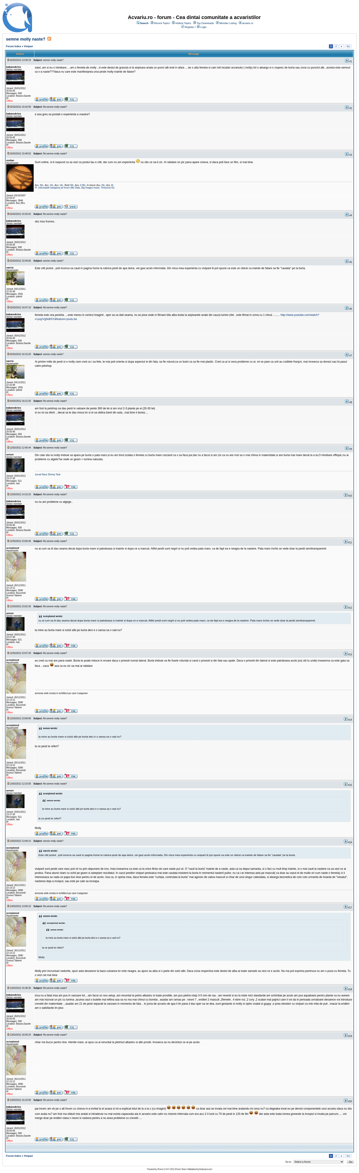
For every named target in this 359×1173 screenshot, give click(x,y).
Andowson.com (205, 1169)
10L (52, 185)
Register (189, 27)
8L (112, 185)
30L (42, 185)
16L (61, 185)
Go (348, 46)
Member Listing (228, 23)
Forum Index (13, 46)
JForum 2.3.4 (162, 1169)
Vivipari (28, 46)
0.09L (83, 185)
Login (203, 27)
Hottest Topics (183, 23)
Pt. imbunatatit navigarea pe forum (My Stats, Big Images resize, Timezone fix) (74, 187)
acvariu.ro (247, 23)
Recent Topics (162, 23)
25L (103, 185)
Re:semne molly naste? (55, 107)
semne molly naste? (25, 39)
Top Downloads (205, 23)
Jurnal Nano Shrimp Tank (47, 474)
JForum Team (180, 1169)
